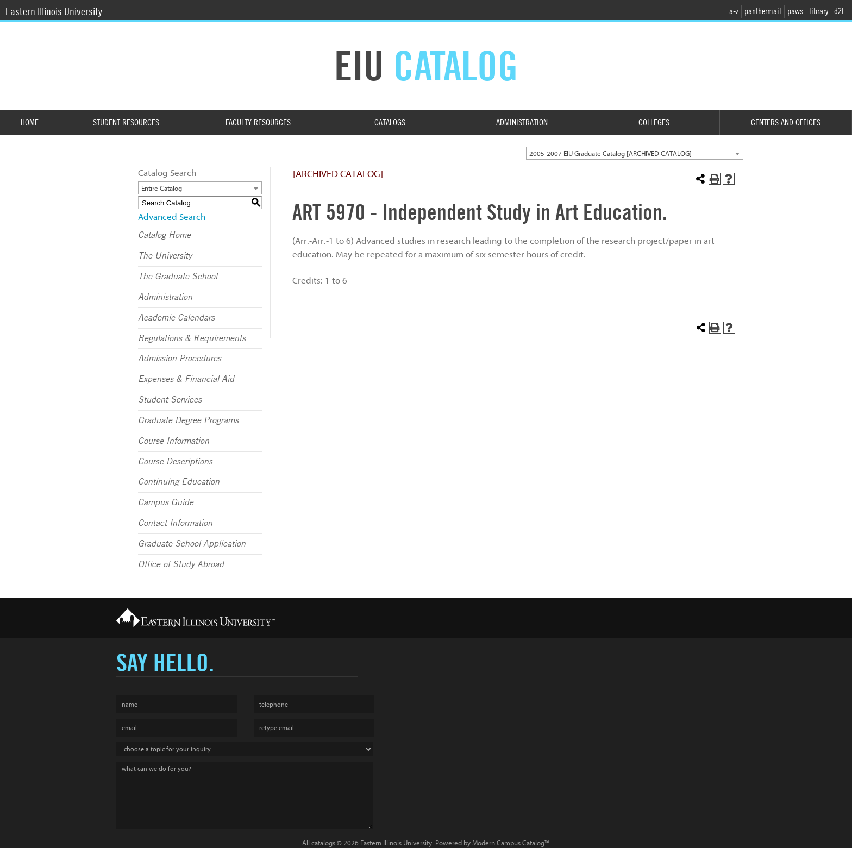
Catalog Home (164, 235)
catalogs (323, 843)
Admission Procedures (179, 358)
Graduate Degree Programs (188, 420)
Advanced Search (171, 217)
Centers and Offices (785, 122)
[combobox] (634, 153)
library (818, 11)
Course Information (173, 441)
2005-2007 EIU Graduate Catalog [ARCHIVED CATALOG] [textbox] (610, 153)
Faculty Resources (258, 122)
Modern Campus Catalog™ (510, 843)
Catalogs (389, 122)
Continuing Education (179, 481)
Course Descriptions (175, 461)
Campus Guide (165, 502)
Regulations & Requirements (192, 338)
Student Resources (126, 122)
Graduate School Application (192, 543)
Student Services (170, 399)
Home (30, 122)
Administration (522, 122)
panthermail (762, 11)
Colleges (653, 122)
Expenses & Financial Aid (186, 379)
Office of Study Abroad (181, 564)
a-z (733, 11)
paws (795, 11)
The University (165, 255)
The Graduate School (177, 276)
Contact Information (175, 523)
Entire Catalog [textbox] (161, 188)
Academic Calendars (176, 317)
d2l (839, 11)
